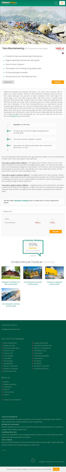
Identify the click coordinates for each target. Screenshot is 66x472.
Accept (56, 469)
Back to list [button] (8, 82)
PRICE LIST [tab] (8, 211)
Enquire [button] (58, 82)
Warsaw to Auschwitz (15, 419)
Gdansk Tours (18, 442)
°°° (4, 451)
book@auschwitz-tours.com (11, 329)
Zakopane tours (15, 116)
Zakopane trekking (21, 201)
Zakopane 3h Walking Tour (11, 275)
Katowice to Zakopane (54, 275)
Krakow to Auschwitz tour (9, 427)
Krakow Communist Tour (37, 435)
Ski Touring (11, 297)
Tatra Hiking (32, 275)
